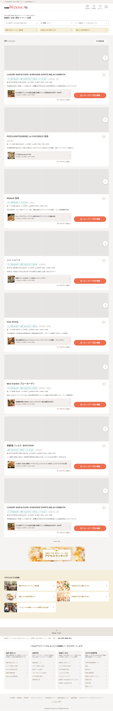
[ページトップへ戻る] (56, 631)
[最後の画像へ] (105, 57)
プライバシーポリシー (37, 698)
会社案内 (12, 698)
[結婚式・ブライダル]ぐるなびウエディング (16, 638)
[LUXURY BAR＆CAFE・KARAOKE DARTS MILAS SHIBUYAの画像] (56, 57)
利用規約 (19, 698)
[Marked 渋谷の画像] (56, 181)
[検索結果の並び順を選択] (102, 41)
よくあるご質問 (56, 701)
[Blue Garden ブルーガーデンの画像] (56, 367)
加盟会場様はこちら (63, 698)
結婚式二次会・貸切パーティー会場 (41, 638)
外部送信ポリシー (50, 698)
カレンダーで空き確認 (90, 95)
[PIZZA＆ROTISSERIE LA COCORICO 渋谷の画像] (56, 119)
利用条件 (26, 698)
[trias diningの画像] (56, 305)
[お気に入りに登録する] (104, 75)
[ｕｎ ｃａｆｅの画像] (56, 243)
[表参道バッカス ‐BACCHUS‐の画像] (56, 428)
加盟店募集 (74, 698)
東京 (54, 638)
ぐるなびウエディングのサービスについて (91, 698)
